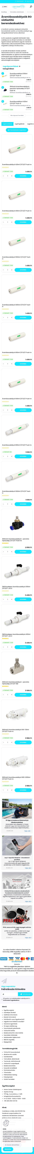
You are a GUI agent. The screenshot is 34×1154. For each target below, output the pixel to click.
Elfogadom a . (16, 999)
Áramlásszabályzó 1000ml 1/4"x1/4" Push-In (16, 492)
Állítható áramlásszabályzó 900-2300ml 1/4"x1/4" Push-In (16, 778)
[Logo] (19, 6)
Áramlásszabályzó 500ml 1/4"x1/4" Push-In (17, 399)
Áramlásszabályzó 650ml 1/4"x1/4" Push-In (17, 352)
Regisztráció (29, 1)
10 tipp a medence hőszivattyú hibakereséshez (17, 821)
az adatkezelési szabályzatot (19, 998)
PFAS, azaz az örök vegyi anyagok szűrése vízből (17, 928)
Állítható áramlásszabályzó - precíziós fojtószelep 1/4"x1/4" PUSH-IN (15, 540)
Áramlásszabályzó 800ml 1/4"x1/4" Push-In (17, 445)
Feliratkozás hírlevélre (13, 989)
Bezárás (8, 1149)
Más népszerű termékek (17, 115)
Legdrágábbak (19, 124)
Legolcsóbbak (7, 124)
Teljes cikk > (27, 831)
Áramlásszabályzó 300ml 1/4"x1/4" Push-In (16, 211)
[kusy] (7, 176)
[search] (31, 6)
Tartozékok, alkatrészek (17, 12)
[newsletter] (25, 994)
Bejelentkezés (20, 1)
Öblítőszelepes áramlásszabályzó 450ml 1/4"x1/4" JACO (16, 635)
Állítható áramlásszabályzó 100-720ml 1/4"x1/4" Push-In (15, 730)
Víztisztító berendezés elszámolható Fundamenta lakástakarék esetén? (17, 892)
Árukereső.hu (17, 964)
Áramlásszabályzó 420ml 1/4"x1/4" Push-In (17, 164)
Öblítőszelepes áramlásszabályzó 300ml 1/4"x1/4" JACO (16, 587)
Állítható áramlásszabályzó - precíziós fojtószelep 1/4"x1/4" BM (15, 683)
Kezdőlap (4, 12)
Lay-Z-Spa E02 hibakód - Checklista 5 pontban (17, 858)
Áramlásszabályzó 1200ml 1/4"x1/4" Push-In (16, 305)
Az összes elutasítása (12, 1145)
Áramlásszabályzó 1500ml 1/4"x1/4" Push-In (16, 258)
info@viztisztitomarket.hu (12, 1096)
